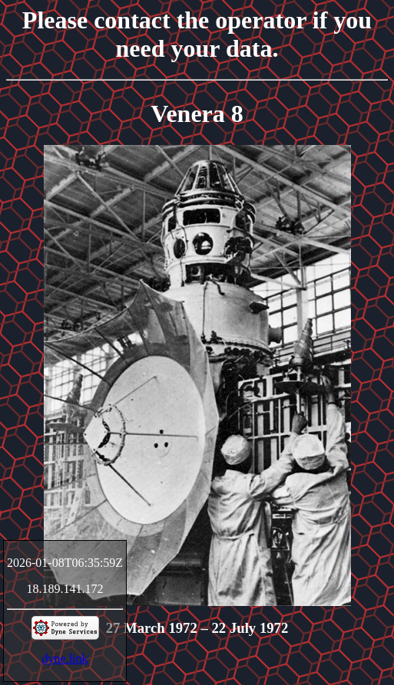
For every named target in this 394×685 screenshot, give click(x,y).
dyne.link (65, 658)
